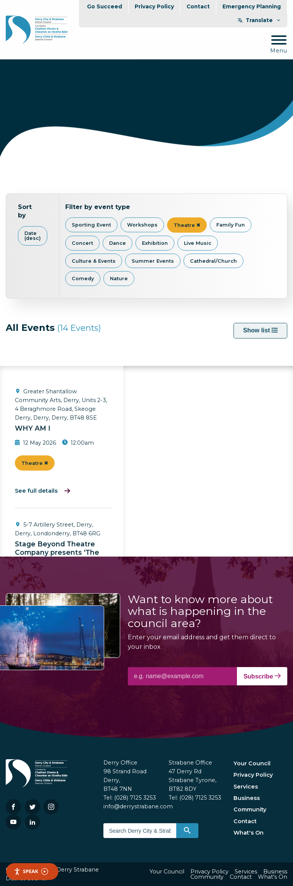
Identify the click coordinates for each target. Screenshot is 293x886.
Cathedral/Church (213, 261)
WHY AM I (32, 428)
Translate (259, 20)
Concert (82, 243)
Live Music (197, 243)
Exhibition (155, 243)
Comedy (83, 278)
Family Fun (230, 225)
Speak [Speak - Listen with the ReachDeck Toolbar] (31, 871)
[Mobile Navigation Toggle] (278, 44)
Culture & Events (94, 261)
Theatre (187, 225)
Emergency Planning (251, 6)
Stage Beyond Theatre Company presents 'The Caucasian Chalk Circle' (57, 552)
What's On (248, 832)
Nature (119, 278)
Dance (117, 243)
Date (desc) (32, 235)
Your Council (251, 763)
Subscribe (262, 676)
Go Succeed (104, 6)
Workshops (142, 225)
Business (246, 798)
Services (245, 786)
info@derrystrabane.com (138, 806)
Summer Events (153, 261)
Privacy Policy (154, 6)
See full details (36, 490)
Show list (260, 330)
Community (249, 809)
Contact (198, 6)
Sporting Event (91, 225)
